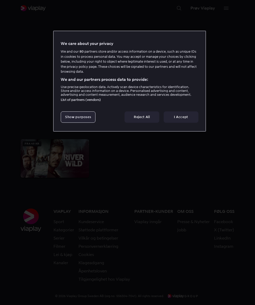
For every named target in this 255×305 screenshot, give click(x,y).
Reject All (142, 117)
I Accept (181, 117)
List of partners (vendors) (81, 100)
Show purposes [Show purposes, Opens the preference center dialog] (78, 117)
